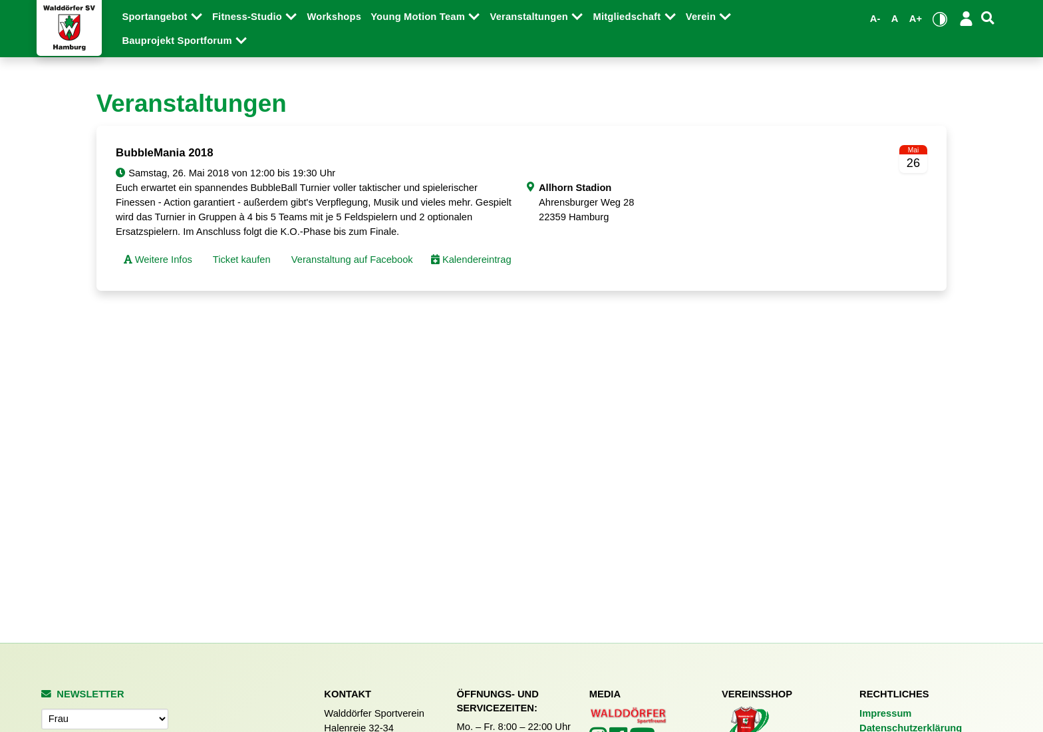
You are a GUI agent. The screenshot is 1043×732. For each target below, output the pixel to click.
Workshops (334, 16)
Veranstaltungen (530, 16)
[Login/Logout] (966, 18)
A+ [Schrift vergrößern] (916, 18)
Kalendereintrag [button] (471, 259)
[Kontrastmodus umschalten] (940, 19)
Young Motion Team (419, 16)
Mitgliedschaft (628, 16)
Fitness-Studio (248, 16)
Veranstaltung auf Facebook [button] (351, 259)
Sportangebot (156, 16)
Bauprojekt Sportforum (178, 40)
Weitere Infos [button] (158, 259)
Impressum (885, 713)
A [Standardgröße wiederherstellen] (895, 18)
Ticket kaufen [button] (240, 259)
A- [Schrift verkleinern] (875, 18)
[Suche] (987, 18)
